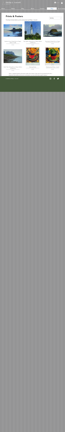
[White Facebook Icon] (54, 79)
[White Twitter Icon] (58, 79)
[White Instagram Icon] (50, 79)
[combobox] (55, 18)
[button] (62, 3)
